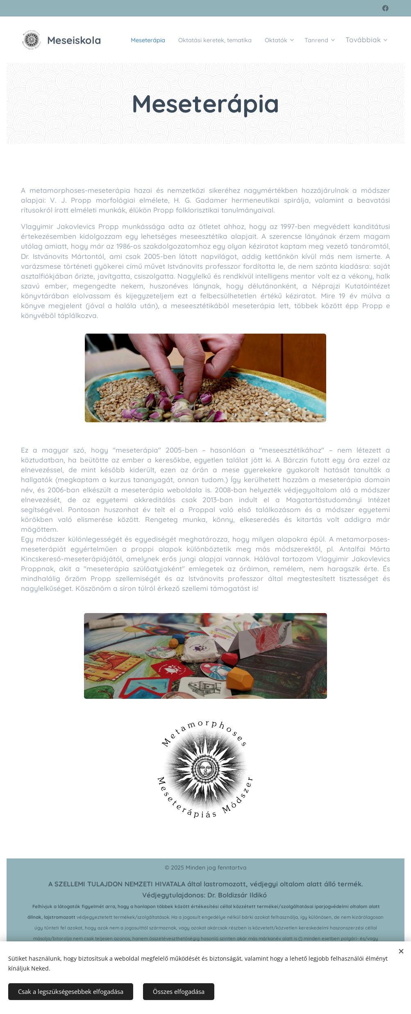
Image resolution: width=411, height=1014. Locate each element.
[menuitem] (168, 40)
